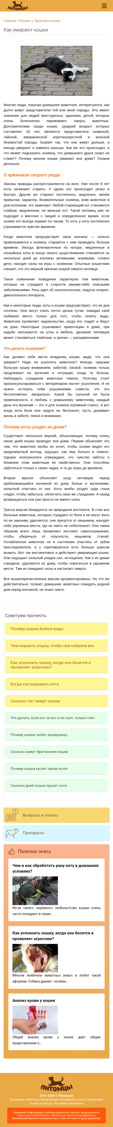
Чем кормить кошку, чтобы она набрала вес (53, 645)
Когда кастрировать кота (35, 684)
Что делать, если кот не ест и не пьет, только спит (53, 718)
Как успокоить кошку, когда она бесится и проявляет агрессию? (51, 664)
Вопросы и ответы (40, 815)
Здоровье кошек (47, 21)
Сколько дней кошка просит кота (39, 785)
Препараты (33, 832)
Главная (10, 21)
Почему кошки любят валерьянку (39, 735)
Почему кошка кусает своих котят (39, 769)
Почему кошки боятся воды (37, 628)
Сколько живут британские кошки (39, 752)
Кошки (25, 21)
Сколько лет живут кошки (35, 701)
